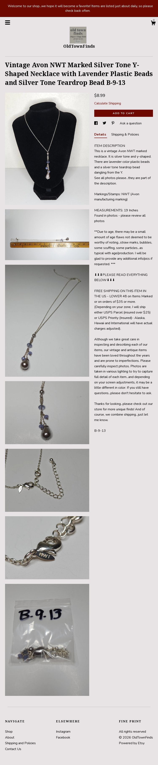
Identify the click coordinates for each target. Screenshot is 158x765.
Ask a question (131, 123)
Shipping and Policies (20, 743)
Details (100, 134)
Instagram (63, 731)
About (9, 737)
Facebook (63, 737)
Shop (9, 731)
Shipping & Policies (125, 134)
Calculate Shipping (107, 103)
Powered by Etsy (132, 743)
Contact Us (13, 749)
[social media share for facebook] (96, 123)
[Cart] (153, 23)
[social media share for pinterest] (113, 123)
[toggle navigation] (7, 22)
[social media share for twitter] (105, 123)
